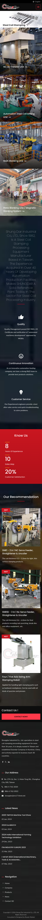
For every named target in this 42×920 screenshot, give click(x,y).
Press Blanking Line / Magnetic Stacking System (19, 209)
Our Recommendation (21, 497)
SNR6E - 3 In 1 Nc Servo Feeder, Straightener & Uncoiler (18, 614)
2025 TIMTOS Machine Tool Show (16, 815)
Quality (21, 324)
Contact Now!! (21, 717)
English (37, 2)
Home (7, 883)
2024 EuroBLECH (9, 825)
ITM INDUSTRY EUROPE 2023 (14, 847)
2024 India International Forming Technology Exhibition (16, 836)
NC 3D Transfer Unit (15, 66)
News (7, 897)
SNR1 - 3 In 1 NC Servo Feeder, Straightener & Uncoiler (17, 552)
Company (8, 888)
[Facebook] (2, 762)
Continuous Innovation (21, 363)
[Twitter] (5, 762)
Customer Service (21, 399)
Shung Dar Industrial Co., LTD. (26, 912)
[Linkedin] (9, 762)
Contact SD (9, 901)
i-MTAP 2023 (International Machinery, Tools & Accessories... (19, 858)
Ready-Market (30, 917)
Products (8, 892)
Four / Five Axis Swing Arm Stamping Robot (16, 678)
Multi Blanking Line (14, 160)
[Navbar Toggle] (38, 7)
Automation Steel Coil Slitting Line (18, 115)
